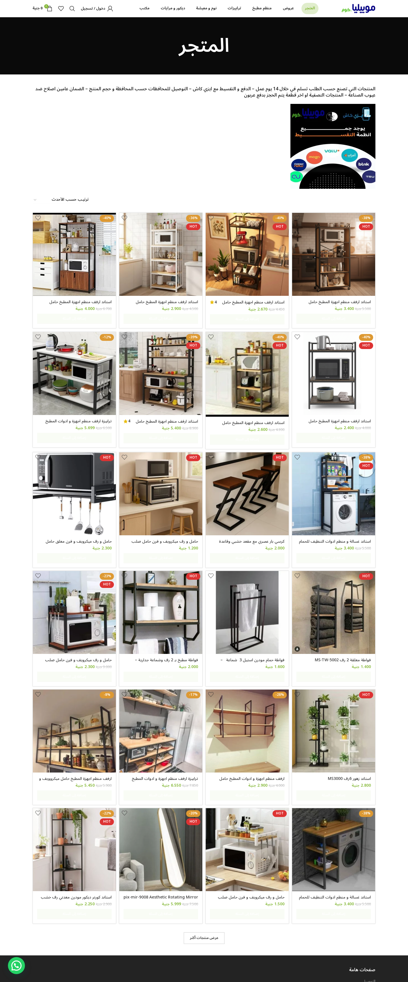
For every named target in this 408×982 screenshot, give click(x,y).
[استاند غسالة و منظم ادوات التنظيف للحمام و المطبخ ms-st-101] (334, 481)
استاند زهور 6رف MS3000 (349, 742)
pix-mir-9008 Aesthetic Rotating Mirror (166, 852)
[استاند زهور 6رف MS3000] (334, 695)
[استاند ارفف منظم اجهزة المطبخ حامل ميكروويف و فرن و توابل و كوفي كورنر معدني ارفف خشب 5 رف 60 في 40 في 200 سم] (334, 265)
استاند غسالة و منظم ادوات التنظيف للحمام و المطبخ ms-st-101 (335, 531)
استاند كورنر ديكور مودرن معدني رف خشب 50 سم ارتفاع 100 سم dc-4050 (74, 852)
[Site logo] (358, 14)
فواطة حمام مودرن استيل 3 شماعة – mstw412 (252, 638)
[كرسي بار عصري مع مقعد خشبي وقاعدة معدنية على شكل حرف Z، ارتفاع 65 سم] (247, 481)
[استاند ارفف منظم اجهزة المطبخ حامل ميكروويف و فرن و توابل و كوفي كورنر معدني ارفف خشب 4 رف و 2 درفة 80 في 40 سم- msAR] (73, 265)
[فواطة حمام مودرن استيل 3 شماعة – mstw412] (247, 588)
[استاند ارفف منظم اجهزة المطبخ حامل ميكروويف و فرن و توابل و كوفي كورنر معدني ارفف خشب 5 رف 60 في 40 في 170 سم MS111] (247, 265)
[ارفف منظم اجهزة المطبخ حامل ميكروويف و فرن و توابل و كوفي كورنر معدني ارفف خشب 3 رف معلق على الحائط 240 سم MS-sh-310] (73, 695)
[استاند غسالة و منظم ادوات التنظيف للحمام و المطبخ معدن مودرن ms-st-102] (334, 802)
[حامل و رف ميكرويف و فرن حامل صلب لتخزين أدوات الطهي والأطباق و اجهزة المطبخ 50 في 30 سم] (247, 802)
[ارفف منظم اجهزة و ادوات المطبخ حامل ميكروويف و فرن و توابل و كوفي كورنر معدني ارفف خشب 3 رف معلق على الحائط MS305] (247, 695)
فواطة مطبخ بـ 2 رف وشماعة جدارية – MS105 (165, 638)
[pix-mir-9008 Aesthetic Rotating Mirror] (160, 802)
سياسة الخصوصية (360, 940)
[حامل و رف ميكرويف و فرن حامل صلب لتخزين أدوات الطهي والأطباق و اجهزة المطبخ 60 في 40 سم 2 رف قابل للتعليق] (73, 588)
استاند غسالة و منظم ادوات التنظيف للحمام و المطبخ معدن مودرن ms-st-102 (335, 852)
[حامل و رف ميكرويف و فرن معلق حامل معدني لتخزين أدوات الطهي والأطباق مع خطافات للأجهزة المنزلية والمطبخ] (73, 481)
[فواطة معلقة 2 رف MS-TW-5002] (334, 588)
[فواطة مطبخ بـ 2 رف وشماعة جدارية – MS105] (160, 588)
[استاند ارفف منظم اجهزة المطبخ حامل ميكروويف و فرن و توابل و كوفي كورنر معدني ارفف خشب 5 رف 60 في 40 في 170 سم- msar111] (160, 265)
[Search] (72, 14)
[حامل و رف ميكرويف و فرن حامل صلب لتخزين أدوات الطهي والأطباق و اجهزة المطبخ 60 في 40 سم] (160, 481)
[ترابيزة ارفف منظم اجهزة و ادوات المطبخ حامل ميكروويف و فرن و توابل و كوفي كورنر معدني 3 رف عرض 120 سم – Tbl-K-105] (73, 373)
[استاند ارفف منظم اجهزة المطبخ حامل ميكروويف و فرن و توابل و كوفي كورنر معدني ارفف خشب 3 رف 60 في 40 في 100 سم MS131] (334, 373)
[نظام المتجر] (61, 212)
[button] (16, 965)
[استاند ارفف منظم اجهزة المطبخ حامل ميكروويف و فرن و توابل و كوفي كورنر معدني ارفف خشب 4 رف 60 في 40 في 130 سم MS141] (247, 374)
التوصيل (368, 920)
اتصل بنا (368, 950)
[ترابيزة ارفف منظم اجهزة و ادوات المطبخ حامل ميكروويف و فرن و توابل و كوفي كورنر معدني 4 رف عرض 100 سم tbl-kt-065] (160, 695)
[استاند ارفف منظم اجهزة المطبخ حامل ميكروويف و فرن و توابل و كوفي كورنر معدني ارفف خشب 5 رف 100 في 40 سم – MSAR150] (160, 373)
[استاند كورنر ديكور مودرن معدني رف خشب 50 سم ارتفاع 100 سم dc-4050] (73, 802)
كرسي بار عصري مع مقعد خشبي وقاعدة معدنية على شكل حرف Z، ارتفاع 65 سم (251, 531)
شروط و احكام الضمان (358, 930)
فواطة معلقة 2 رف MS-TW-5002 (343, 635)
